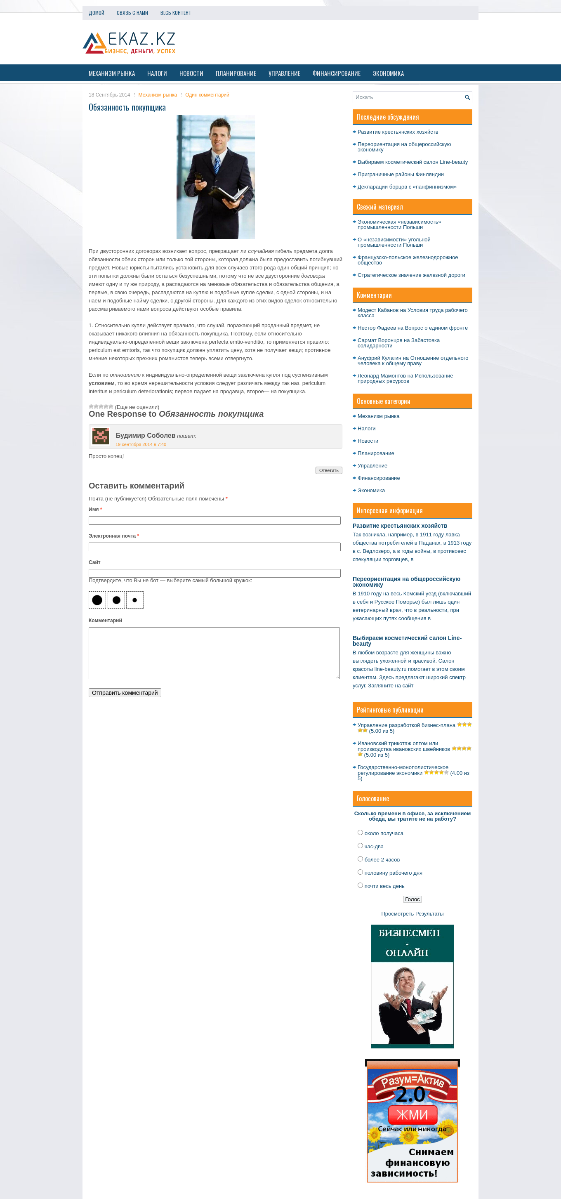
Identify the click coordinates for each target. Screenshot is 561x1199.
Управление (284, 73)
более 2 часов (382, 860)
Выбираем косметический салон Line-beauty (413, 162)
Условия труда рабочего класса (413, 313)
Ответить (329, 470)
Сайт (95, 562)
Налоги (157, 73)
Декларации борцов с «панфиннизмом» (407, 187)
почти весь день (385, 886)
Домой (96, 12)
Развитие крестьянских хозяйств (398, 132)
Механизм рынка (112, 73)
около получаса (384, 833)
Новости (191, 73)
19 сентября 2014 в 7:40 (141, 444)
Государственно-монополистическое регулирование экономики (403, 770)
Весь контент (175, 12)
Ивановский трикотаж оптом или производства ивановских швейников (404, 746)
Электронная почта (114, 536)
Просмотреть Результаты (413, 914)
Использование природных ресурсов (405, 378)
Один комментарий (207, 95)
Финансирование (337, 73)
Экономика (388, 73)
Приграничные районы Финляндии (401, 174)
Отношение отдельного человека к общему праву (413, 360)
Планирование (236, 73)
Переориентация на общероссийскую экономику (404, 147)
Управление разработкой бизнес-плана (406, 725)
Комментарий (105, 620)
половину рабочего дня (393, 873)
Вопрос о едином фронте (436, 328)
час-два (374, 846)
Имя (95, 509)
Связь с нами (132, 12)
